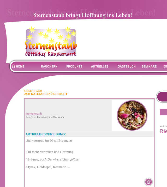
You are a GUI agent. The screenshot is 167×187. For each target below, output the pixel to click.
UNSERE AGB (33, 90)
